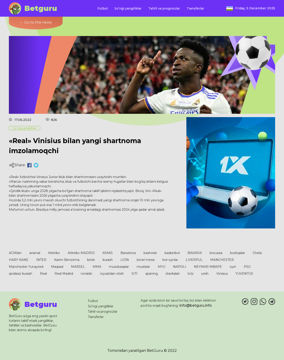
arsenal (34, 253)
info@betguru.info (195, 305)
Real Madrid (64, 274)
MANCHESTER (222, 260)
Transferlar (195, 8)
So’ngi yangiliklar (128, 8)
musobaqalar (119, 267)
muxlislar (143, 267)
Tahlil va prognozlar (164, 8)
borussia (216, 253)
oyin (233, 267)
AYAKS (108, 253)
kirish (91, 260)
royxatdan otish (112, 274)
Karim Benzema (66, 260)
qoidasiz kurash (20, 274)
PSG (247, 267)
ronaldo (86, 274)
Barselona (128, 253)
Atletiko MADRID (81, 253)
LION (124, 260)
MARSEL (78, 267)
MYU (161, 267)
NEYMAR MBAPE (208, 267)
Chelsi (257, 253)
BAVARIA (194, 253)
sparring (151, 274)
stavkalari (173, 274)
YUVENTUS (244, 274)
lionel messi (146, 260)
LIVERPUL (194, 260)
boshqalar (237, 253)
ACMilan (15, 253)
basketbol (172, 253)
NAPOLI (179, 267)
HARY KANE (18, 260)
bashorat (150, 253)
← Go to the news (35, 22)
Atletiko (54, 253)
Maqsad (57, 267)
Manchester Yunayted (26, 267)
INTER (41, 260)
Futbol (102, 8)
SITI (135, 274)
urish (205, 274)
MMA (97, 267)
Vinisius (222, 274)
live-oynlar (170, 260)
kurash (108, 260)
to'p (190, 274)
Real (43, 274)
